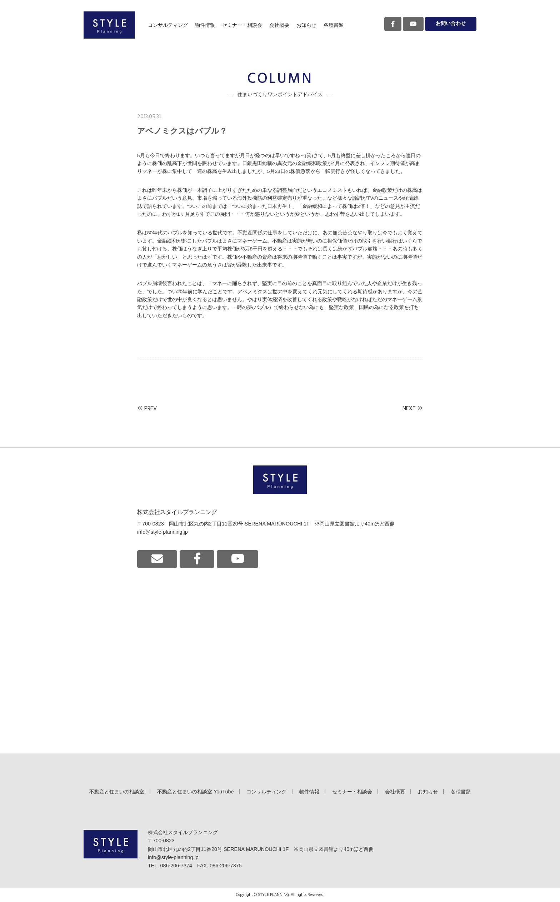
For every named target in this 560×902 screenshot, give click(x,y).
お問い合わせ (451, 24)
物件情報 (205, 25)
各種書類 (334, 25)
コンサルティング (168, 25)
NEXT (409, 408)
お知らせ (306, 25)
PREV (150, 408)
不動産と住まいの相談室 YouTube (195, 791)
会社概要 (279, 25)
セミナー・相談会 (242, 25)
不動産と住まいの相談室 (116, 791)
